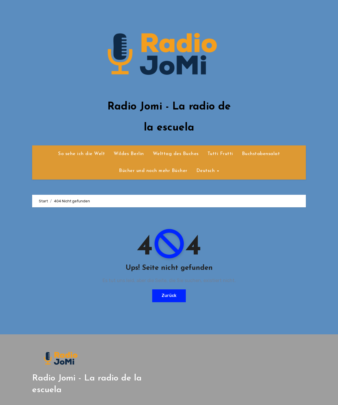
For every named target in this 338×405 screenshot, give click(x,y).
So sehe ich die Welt (81, 154)
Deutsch (206, 170)
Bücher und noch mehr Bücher (153, 170)
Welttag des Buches (176, 154)
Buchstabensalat (261, 154)
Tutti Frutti (220, 154)
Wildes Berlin (129, 154)
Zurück (169, 295)
